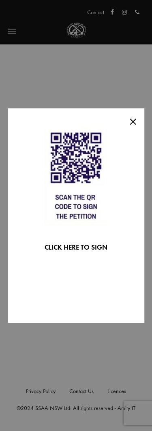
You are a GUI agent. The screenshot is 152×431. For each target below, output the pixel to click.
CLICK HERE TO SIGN (76, 247)
